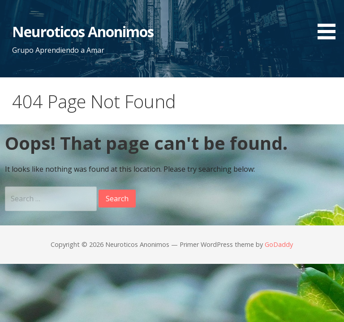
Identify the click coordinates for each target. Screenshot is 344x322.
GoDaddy (279, 244)
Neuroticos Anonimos (83, 31)
